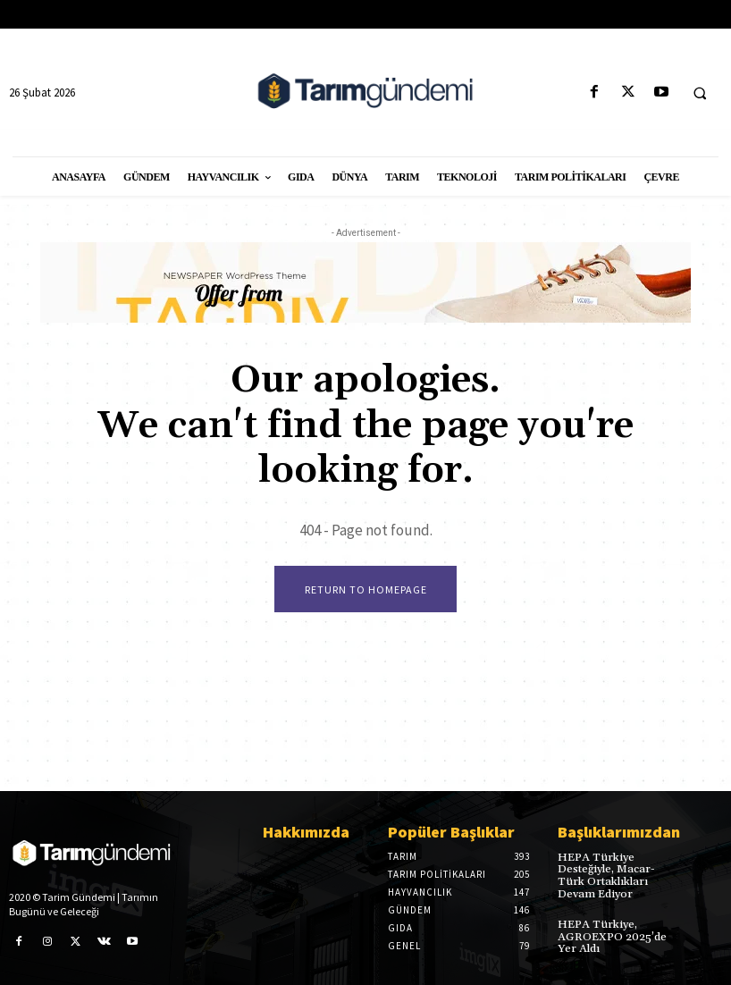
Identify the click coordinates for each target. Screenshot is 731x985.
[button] (699, 93)
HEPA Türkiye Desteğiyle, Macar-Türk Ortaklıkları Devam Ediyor (617, 875)
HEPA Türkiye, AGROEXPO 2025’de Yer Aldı (610, 935)
